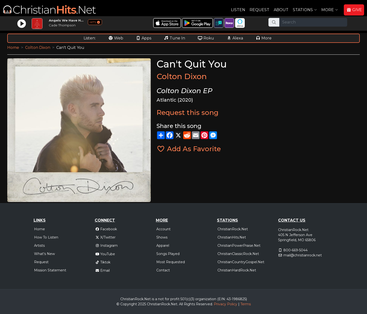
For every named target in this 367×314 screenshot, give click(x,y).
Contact (163, 270)
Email (102, 270)
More (264, 38)
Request (259, 9)
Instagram (106, 245)
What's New (44, 253)
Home (13, 47)
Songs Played (168, 253)
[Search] (313, 22)
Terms (245, 304)
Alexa (235, 38)
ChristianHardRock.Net (236, 270)
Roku (206, 38)
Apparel (162, 245)
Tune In (174, 38)
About (281, 9)
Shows (161, 237)
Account (163, 229)
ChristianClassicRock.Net (238, 253)
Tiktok (103, 262)
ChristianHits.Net (231, 237)
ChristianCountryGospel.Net (240, 262)
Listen (238, 9)
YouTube (105, 254)
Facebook (106, 229)
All (181, 304)
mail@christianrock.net (302, 255)
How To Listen (46, 237)
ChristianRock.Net (232, 229)
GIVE (354, 9)
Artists (39, 245)
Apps (143, 38)
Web (115, 38)
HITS (95, 22)
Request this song (187, 112)
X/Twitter (105, 237)
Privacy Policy (225, 304)
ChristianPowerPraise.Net (238, 245)
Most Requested (170, 262)
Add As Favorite (189, 149)
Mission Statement (50, 270)
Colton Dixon (37, 47)
